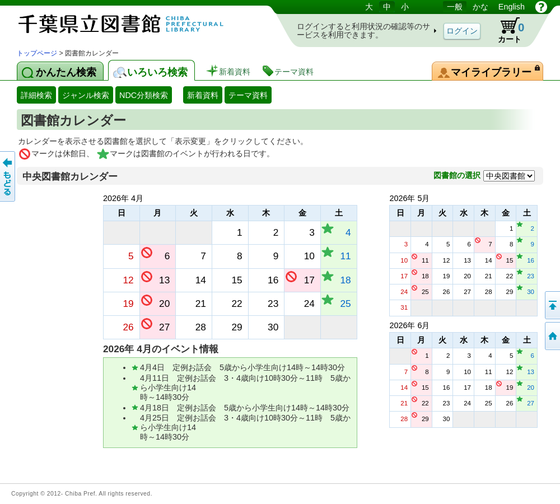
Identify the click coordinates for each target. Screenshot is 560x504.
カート (505, 30)
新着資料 (202, 95)
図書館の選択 (456, 175)
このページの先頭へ (551, 305)
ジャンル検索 (85, 95)
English (511, 6)
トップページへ (551, 336)
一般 (455, 6)
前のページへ (8, 176)
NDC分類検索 (143, 95)
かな (480, 6)
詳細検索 (36, 95)
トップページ (37, 53)
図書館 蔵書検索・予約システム (134, 24)
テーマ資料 (248, 95)
